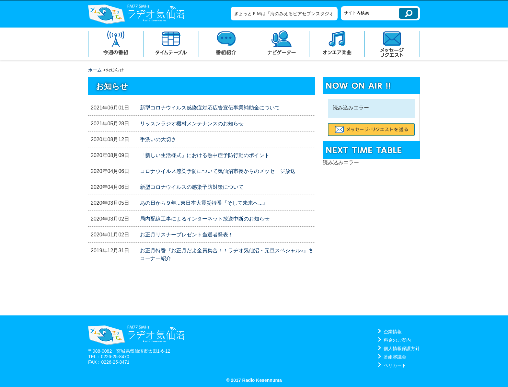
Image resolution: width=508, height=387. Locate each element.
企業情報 (393, 331)
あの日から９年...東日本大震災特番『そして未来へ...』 (204, 203)
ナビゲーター (281, 44)
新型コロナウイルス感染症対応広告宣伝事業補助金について (210, 107)
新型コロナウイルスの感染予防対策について (192, 187)
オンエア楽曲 (336, 44)
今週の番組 (116, 44)
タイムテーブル (171, 44)
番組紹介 (226, 44)
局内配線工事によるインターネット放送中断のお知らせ (205, 219)
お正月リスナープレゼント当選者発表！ (186, 234)
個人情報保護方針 (402, 348)
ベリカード (395, 365)
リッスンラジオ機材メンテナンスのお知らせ (192, 123)
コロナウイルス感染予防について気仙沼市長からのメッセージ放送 (217, 171)
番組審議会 (395, 356)
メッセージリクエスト (392, 44)
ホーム (95, 70)
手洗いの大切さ (158, 139)
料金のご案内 (397, 340)
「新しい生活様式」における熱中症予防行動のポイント (205, 155)
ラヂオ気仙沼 (136, 14)
